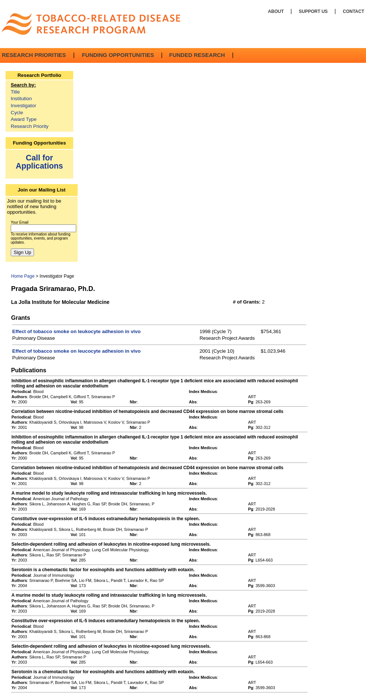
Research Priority (29, 126)
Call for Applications (39, 161)
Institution (21, 98)
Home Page (22, 276)
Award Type (24, 119)
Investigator (23, 105)
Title (15, 92)
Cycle (17, 112)
